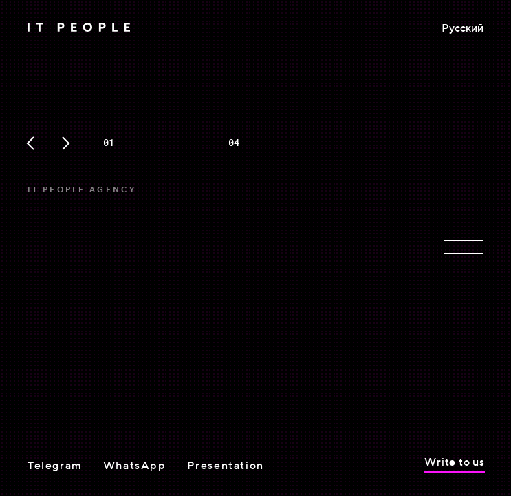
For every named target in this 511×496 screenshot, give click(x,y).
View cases (58, 364)
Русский (462, 27)
